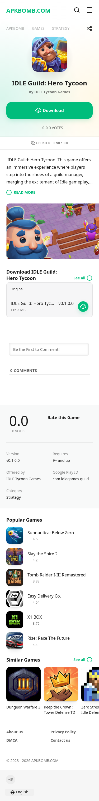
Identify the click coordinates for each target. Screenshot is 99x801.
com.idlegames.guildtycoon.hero (73, 478)
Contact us (60, 740)
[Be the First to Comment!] (49, 349)
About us (14, 731)
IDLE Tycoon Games (23, 478)
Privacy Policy (63, 731)
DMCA (11, 740)
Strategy (13, 497)
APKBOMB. (28, 10)
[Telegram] (10, 779)
